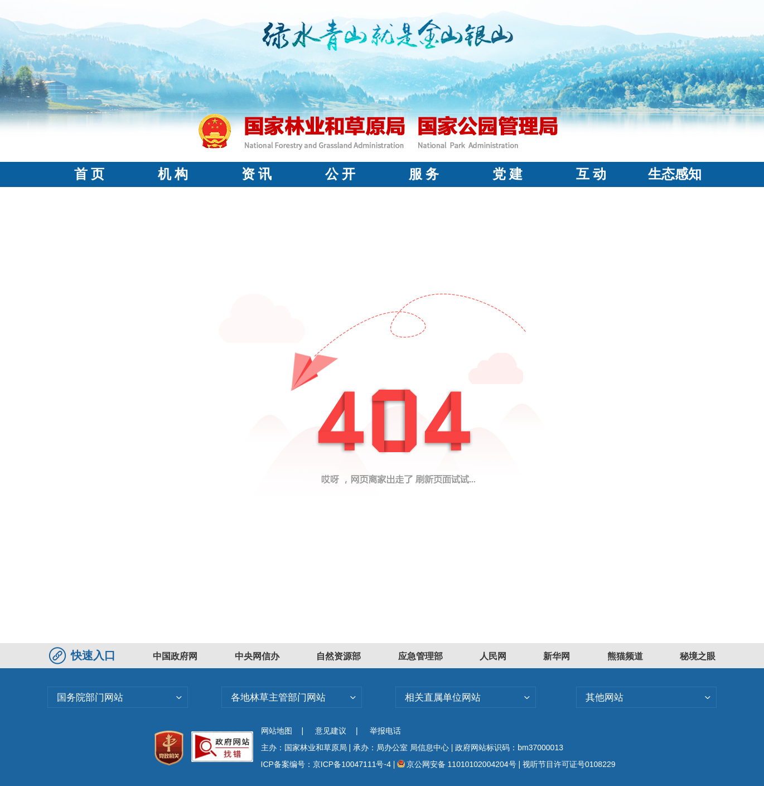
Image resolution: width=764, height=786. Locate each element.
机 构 (173, 174)
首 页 (89, 174)
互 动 (591, 174)
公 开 (340, 174)
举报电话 (385, 730)
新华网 (556, 656)
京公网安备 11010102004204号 (456, 764)
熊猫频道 (625, 656)
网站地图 (276, 730)
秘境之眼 (697, 656)
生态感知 (675, 174)
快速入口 (84, 655)
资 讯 (256, 174)
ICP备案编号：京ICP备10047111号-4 (327, 764)
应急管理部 (420, 656)
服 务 (424, 174)
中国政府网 (175, 656)
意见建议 (330, 730)
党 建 (507, 174)
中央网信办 (257, 656)
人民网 (493, 656)
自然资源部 (338, 656)
